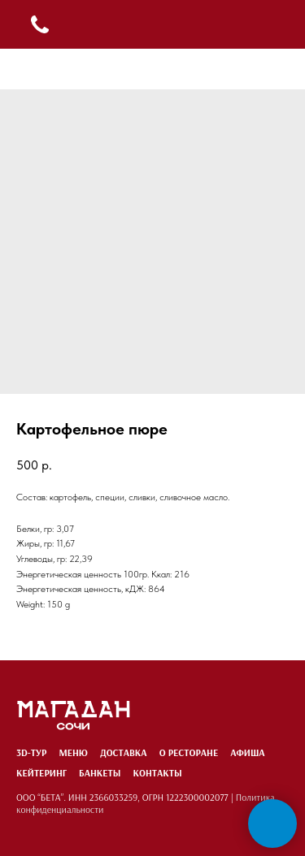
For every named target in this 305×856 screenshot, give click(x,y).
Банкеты (99, 773)
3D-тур (31, 752)
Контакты (157, 773)
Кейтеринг (41, 773)
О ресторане (189, 752)
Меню (73, 752)
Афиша (247, 752)
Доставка (123, 752)
